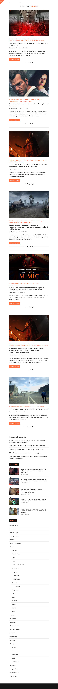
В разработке (14, 536)
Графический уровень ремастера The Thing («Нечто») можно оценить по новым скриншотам (34, 471)
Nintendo (14, 647)
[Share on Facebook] (27, 63)
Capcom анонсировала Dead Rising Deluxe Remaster (28, 409)
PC (12, 651)
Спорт (13, 593)
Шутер (14, 608)
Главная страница (14, 3)
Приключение (16, 579)
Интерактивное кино (18, 565)
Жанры (21, 3)
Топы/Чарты (13, 676)
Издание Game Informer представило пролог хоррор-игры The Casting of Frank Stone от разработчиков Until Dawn (26, 350)
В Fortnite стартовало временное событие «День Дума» (25, 453)
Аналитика (13, 529)
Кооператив (15, 568)
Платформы (13, 644)
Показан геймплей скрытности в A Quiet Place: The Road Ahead (27, 446)
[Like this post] (25, 63)
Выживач (14, 550)
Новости (12, 633)
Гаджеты (12, 539)
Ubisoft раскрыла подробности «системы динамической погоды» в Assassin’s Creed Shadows (33, 510)
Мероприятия (14, 626)
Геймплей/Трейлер (15, 543)
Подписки (13, 665)
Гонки (13, 557)
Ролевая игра (16, 586)
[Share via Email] (32, 63)
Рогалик (14, 583)
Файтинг (14, 601)
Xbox (13, 658)
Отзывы (12, 640)
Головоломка (16, 554)
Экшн (13, 611)
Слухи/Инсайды (14, 672)
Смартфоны (15, 662)
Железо (12, 615)
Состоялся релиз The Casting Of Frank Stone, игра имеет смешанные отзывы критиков (28, 165)
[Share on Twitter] (29, 63)
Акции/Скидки (14, 525)
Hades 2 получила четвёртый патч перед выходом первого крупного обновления (33, 500)
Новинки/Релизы (15, 629)
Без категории (14, 532)
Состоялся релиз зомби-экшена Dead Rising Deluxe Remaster (26, 449)
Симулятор (15, 590)
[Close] (2, 2)
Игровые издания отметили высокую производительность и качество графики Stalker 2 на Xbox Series (28, 227)
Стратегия (15, 597)
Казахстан (13, 622)
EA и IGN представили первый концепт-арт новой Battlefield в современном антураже (34, 480)
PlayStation (15, 654)
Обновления (13, 636)
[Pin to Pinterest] (30, 63)
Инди (13, 561)
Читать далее (14, 59)
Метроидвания (16, 572)
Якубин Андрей (13, 48)
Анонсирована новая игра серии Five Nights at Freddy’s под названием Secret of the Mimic (27, 289)
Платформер (15, 575)
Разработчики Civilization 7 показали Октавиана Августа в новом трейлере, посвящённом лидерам (27, 441)
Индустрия (13, 619)
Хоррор (14, 604)
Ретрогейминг (14, 669)
